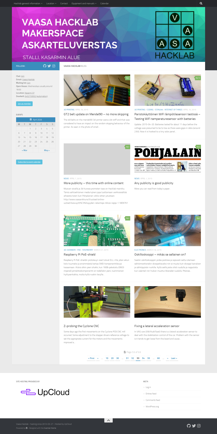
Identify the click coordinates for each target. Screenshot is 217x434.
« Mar (24, 150)
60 (158, 358)
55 (148, 358)
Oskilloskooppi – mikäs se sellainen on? (160, 254)
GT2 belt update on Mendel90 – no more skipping (96, 114)
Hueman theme (50, 428)
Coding (150, 110)
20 (112, 358)
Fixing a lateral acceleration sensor (156, 326)
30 (117, 358)
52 (132, 358)
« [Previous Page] (97, 358)
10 (198, 78)
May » (47, 150)
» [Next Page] (167, 358)
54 (143, 358)
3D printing (69, 110)
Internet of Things (173, 110)
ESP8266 (159, 110)
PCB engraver (70, 321)
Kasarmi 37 (29, 93)
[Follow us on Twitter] (49, 66)
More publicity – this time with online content (93, 183)
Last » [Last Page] (174, 358)
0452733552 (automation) (36, 96)
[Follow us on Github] (44, 66)
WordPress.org (152, 406)
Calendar (104, 3)
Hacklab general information (27, 3)
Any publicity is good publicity (153, 183)
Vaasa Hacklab (28, 79)
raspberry (87, 250)
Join (22, 76)
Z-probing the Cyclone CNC (81, 326)
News (66, 178)
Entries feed (151, 393)
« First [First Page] (91, 358)
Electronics (140, 250)
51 (127, 358)
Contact (64, 3)
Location (50, 3)
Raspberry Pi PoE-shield (79, 254)
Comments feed (153, 400)
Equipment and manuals (83, 3)
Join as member (24, 103)
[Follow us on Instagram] (53, 66)
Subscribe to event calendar (29, 162)
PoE (79, 250)
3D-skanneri (70, 250)
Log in (148, 387)
